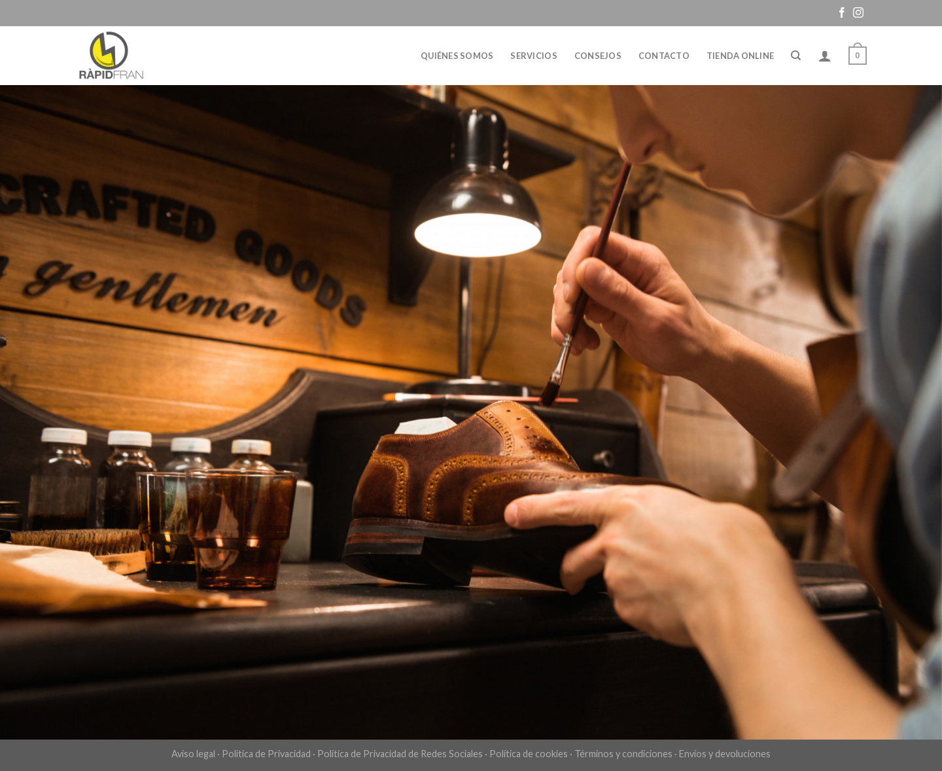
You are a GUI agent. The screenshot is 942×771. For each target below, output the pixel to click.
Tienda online (740, 55)
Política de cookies (528, 753)
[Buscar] (796, 55)
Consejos (597, 55)
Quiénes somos (457, 55)
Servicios (533, 55)
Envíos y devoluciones (725, 753)
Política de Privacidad (266, 753)
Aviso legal (193, 753)
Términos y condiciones (623, 753)
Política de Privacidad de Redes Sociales (400, 753)
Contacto (663, 55)
